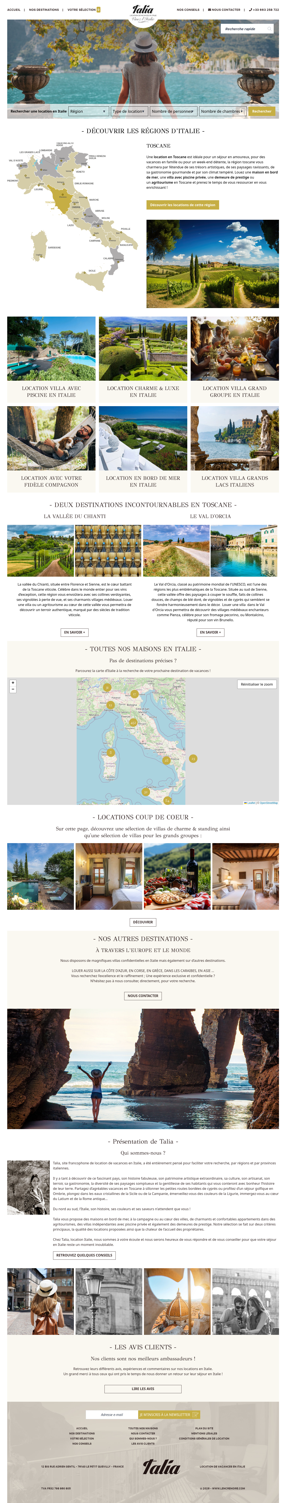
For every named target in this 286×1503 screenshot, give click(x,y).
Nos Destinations (44, 10)
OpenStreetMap (269, 803)
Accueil (13, 10)
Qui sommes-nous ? (143, 1438)
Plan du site (204, 1428)
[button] (193, 758)
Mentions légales (204, 1433)
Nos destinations (82, 1433)
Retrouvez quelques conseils (84, 1255)
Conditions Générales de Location (204, 1438)
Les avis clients (143, 1443)
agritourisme (162, 182)
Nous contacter (143, 995)
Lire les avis (143, 1388)
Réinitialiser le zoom (257, 684)
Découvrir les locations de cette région (183, 205)
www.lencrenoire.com (228, 1488)
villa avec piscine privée (186, 177)
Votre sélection (84, 10)
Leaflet (249, 803)
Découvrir (143, 922)
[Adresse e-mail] (112, 1414)
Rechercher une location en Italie (39, 111)
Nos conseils (188, 10)
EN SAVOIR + (74, 632)
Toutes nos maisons (143, 1428)
